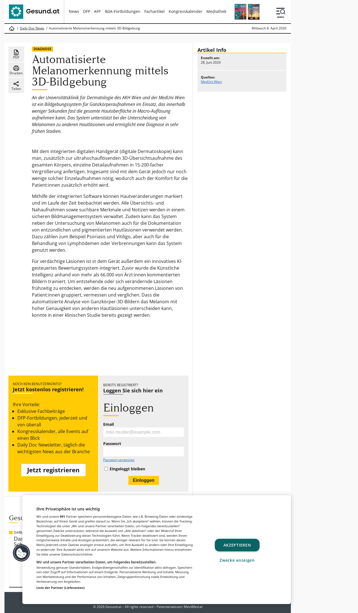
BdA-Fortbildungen (122, 11)
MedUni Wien (211, 81)
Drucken (16, 70)
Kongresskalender (185, 11)
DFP (86, 11)
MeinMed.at (193, 606)
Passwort (112, 444)
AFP (97, 11)
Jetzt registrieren (53, 470)
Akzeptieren (237, 545)
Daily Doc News (32, 28)
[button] (21, 553)
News (74, 11)
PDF (16, 54)
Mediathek (216, 11)
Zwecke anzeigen (237, 560)
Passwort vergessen (119, 460)
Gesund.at (113, 606)
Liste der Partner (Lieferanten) (60, 588)
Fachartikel (154, 11)
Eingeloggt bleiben (127, 469)
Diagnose (42, 49)
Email (108, 424)
